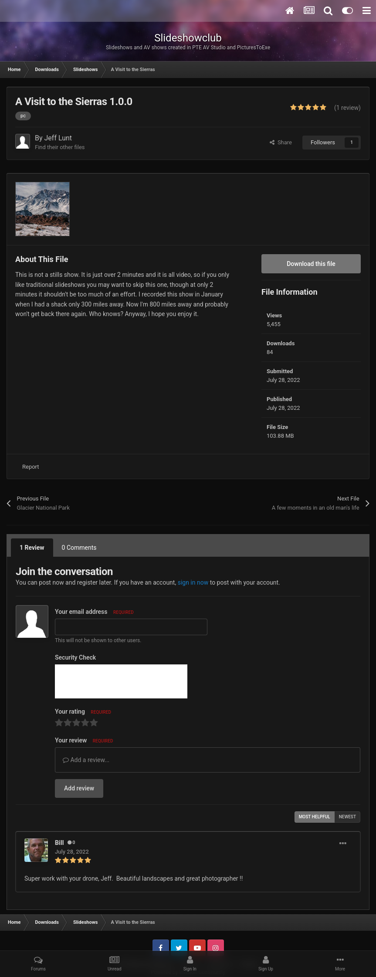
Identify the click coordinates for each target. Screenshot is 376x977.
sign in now (193, 582)
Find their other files (60, 147)
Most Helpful (314, 816)
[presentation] (121, 681)
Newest (347, 816)
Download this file (311, 263)
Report (30, 466)
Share (281, 142)
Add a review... (86, 759)
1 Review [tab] (32, 547)
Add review (79, 788)
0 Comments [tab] (79, 547)
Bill (59, 842)
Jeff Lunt (58, 138)
